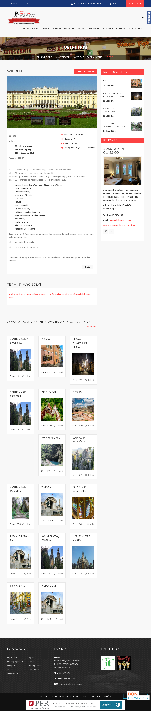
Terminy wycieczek (15, 661)
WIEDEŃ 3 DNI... (49, 585)
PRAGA (106, 80)
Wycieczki (32, 657)
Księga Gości (12, 665)
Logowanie (17, 3)
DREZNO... (78, 391)
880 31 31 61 (69, 678)
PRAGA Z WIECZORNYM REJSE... (80, 342)
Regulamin (12, 657)
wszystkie (92, 326)
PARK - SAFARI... (49, 391)
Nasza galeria (34, 665)
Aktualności (33, 669)
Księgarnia (135, 28)
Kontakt (31, 661)
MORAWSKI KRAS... (50, 437)
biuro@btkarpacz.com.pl (88, 4)
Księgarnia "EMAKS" (16, 673)
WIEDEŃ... (46, 486)
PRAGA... (45, 338)
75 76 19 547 (117, 4)
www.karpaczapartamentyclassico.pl (119, 225)
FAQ (86, 266)
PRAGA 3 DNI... (17, 585)
